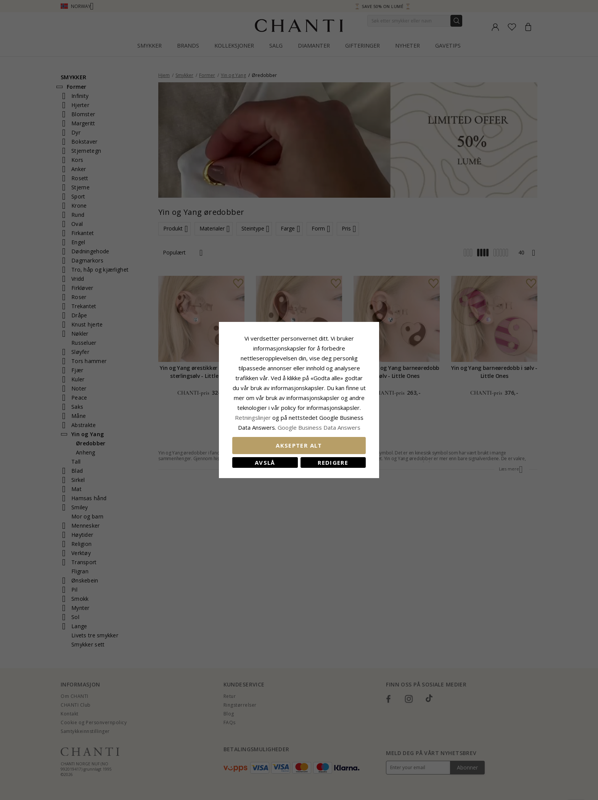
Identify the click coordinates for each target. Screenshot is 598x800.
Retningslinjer (253, 417)
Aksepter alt (299, 445)
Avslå (265, 462)
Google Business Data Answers (319, 427)
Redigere (333, 462)
